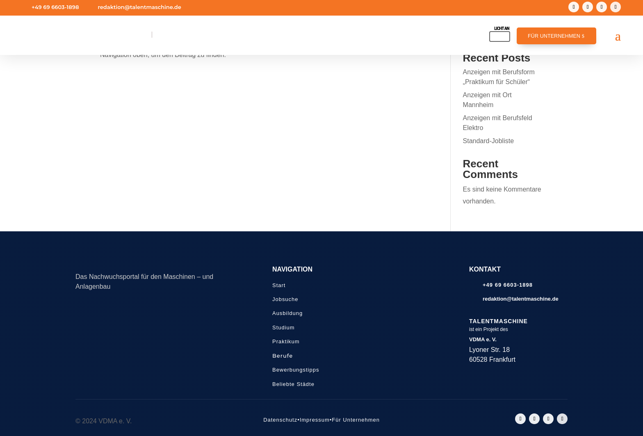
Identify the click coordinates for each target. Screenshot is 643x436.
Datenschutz (280, 420)
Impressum (315, 420)
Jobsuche (285, 299)
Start (278, 285)
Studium (283, 327)
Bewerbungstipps (295, 370)
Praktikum (286, 341)
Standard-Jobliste (488, 140)
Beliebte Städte (293, 384)
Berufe (282, 355)
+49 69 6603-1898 (55, 7)
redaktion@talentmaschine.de (139, 7)
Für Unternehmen (554, 36)
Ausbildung (287, 313)
